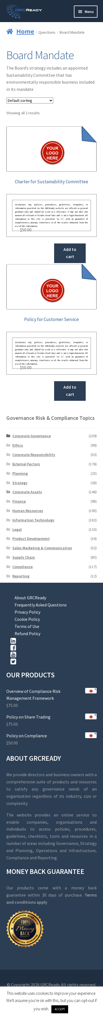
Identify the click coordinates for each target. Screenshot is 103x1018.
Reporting (20, 576)
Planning (20, 473)
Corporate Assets (27, 491)
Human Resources (27, 510)
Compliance (22, 566)
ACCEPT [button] (60, 1009)
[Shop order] (29, 100)
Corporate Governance (31, 435)
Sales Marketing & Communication (42, 547)
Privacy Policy (27, 612)
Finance (19, 501)
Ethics (17, 445)
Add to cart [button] (69, 252)
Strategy (19, 482)
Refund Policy (27, 633)
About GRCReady (30, 597)
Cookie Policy (27, 619)
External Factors (26, 464)
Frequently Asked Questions (41, 605)
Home (25, 31)
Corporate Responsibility (33, 454)
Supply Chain (23, 557)
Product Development (31, 538)
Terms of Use (27, 626)
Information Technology (33, 520)
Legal (17, 529)
